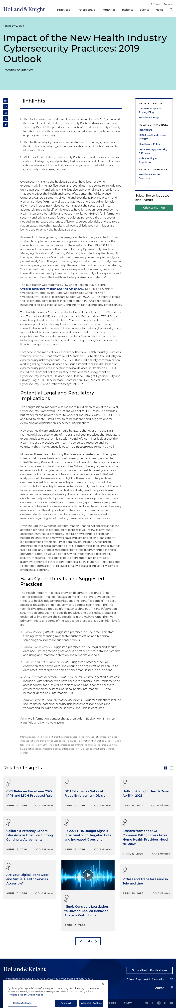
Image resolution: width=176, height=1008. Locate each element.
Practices (63, 9)
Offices (155, 4)
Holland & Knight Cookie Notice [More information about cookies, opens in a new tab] (25, 1004)
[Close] (103, 993)
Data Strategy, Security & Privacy (153, 151)
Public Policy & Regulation (148, 160)
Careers (168, 4)
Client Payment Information (146, 979)
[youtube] (171, 1003)
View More (87, 941)
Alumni (160, 987)
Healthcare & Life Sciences (149, 176)
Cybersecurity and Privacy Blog (150, 110)
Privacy (128, 1003)
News (159, 9)
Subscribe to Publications (149, 970)
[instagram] (158, 1003)
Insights (127, 9)
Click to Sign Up (154, 207)
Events (144, 9)
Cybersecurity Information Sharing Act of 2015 (51, 288)
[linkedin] (146, 1003)
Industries (108, 9)
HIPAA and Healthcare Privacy (152, 137)
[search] (171, 9)
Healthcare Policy (149, 144)
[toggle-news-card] (165, 767)
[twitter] (152, 1003)
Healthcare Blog (149, 117)
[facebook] (165, 1003)
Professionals (86, 9)
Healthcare (145, 129)
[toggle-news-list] (171, 767)
